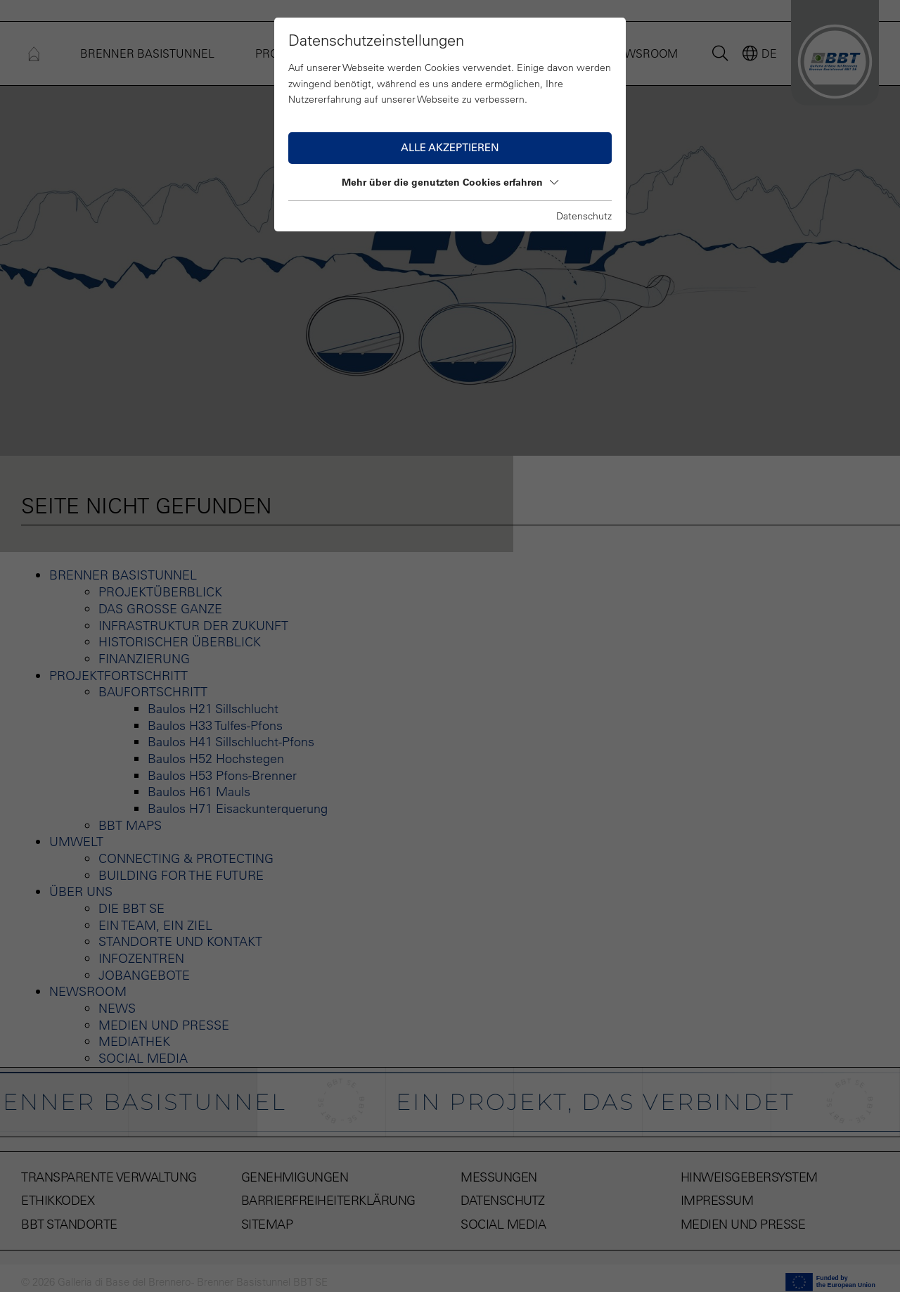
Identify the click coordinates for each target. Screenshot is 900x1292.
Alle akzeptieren (450, 147)
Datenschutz (584, 216)
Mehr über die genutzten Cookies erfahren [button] (450, 182)
